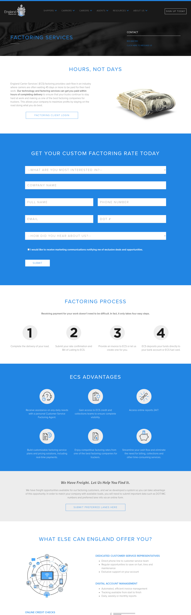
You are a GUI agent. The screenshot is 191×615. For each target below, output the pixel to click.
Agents (101, 10)
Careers (84, 10)
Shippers (49, 10)
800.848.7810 (132, 41)
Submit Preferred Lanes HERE (95, 507)
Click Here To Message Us (139, 45)
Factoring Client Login (51, 115)
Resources (119, 10)
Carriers (66, 10)
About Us (138, 10)
